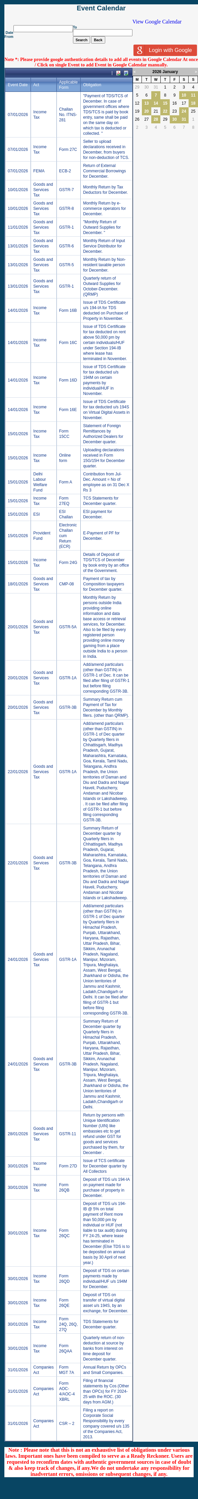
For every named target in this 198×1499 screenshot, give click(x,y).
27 (146, 119)
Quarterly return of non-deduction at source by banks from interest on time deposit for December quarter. (104, 1348)
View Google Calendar (157, 21)
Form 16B (68, 310)
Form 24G (68, 562)
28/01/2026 (18, 1134)
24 (184, 111)
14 (156, 103)
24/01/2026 (18, 959)
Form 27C (68, 149)
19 (137, 111)
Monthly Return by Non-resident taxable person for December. (104, 265)
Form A (65, 482)
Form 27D (68, 1166)
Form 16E (68, 409)
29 (137, 87)
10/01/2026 (18, 189)
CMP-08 (66, 584)
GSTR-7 (66, 189)
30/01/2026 (18, 1166)
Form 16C (68, 342)
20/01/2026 (18, 627)
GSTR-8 (66, 208)
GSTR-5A (68, 627)
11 (193, 95)
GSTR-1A (68, 678)
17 (184, 103)
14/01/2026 (18, 310)
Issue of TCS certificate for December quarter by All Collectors (105, 1166)
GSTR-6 (66, 246)
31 (156, 87)
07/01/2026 (18, 114)
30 (146, 87)
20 (146, 111)
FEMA (38, 171)
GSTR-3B (68, 707)
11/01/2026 (18, 227)
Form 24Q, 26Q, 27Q (68, 1324)
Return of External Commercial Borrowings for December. (104, 171)
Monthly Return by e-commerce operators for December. (104, 208)
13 (146, 103)
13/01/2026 (18, 246)
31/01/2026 (18, 1370)
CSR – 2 (66, 1423)
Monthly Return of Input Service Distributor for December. (104, 246)
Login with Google (170, 50)
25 (193, 111)
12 (137, 103)
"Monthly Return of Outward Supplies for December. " (102, 227)
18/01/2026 (18, 584)
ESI (36, 514)
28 (156, 119)
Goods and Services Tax (43, 189)
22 (165, 111)
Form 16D (68, 380)
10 (184, 95)
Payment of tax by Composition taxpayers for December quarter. (103, 584)
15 (165, 103)
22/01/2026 (18, 771)
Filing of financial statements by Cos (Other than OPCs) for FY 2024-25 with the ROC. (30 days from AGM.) (106, 1391)
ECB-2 (65, 171)
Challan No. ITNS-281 (68, 114)
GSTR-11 (67, 1134)
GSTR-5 (66, 265)
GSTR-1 (66, 227)
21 (156, 111)
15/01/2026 (18, 433)
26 (137, 119)
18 (193, 103)
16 (174, 103)
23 (174, 111)
